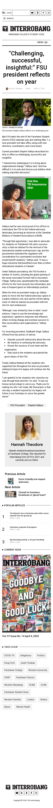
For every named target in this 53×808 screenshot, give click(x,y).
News (28, 88)
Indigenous (25, 662)
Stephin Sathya (35, 406)
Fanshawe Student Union (16, 698)
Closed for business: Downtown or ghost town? (32, 495)
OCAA (32, 691)
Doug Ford (9, 669)
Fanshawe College (13, 676)
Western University (37, 676)
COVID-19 (9, 662)
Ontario (43, 706)
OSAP (7, 684)
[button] (42, 42)
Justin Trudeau (27, 669)
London (30, 706)
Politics (41, 662)
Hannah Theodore (15, 88)
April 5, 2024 (39, 88)
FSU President (17, 406)
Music (7, 713)
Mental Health (23, 713)
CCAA (43, 691)
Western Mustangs (13, 691)
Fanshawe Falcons (25, 684)
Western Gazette (12, 706)
